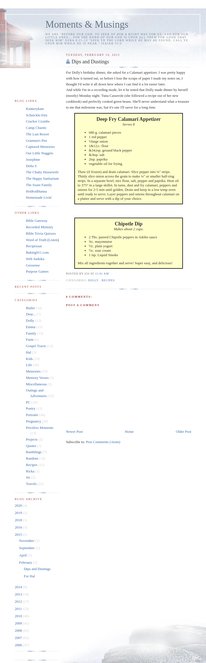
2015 (19, 534)
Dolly (94, 280)
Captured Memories (40, 147)
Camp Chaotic (36, 128)
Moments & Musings (86, 24)
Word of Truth (36, 240)
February (26, 562)
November (27, 541)
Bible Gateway (37, 220)
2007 (19, 638)
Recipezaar (34, 246)
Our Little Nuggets (39, 153)
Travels (31, 484)
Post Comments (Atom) (103, 442)
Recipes (108, 280)
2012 (19, 601)
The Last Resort (37, 134)
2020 (19, 505)
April (23, 555)
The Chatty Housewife (42, 172)
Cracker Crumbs (38, 121)
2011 (19, 609)
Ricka (30, 471)
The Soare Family (39, 185)
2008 (19, 630)
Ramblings (33, 452)
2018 (19, 520)
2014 (19, 587)
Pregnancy (33, 421)
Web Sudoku (35, 259)
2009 (19, 623)
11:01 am (102, 273)
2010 (19, 616)
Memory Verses (37, 378)
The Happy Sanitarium (42, 178)
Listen (53, 240)
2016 (19, 527)
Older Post (183, 431)
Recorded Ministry (39, 227)
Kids (29, 359)
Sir (28, 477)
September (27, 548)
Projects (32, 439)
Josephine (33, 159)
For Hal (29, 576)
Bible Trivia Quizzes (41, 233)
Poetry (30, 408)
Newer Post (74, 431)
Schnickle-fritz (36, 115)
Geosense (33, 265)
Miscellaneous (36, 384)
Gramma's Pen (36, 140)
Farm (29, 339)
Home (129, 431)
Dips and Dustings (90, 61)
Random (32, 458)
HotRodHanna (36, 191)
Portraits (32, 415)
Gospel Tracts (36, 346)
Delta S (31, 166)
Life (29, 365)
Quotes (31, 446)
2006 (19, 645)
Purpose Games (37, 271)
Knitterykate (35, 109)
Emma (30, 327)
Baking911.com (37, 252)
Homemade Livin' (39, 197)
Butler (30, 308)
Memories (33, 371)
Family (31, 333)
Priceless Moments (39, 428)
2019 (19, 513)
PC (28, 402)
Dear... (30, 314)
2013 (19, 594)
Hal (28, 352)
